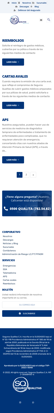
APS (5, 119)
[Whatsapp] (33, 401)
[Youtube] (26, 401)
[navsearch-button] (48, 19)
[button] (41, 20)
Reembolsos (13, 40)
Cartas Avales (15, 76)
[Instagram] (20, 401)
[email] (27, 304)
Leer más (12, 62)
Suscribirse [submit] (27, 313)
